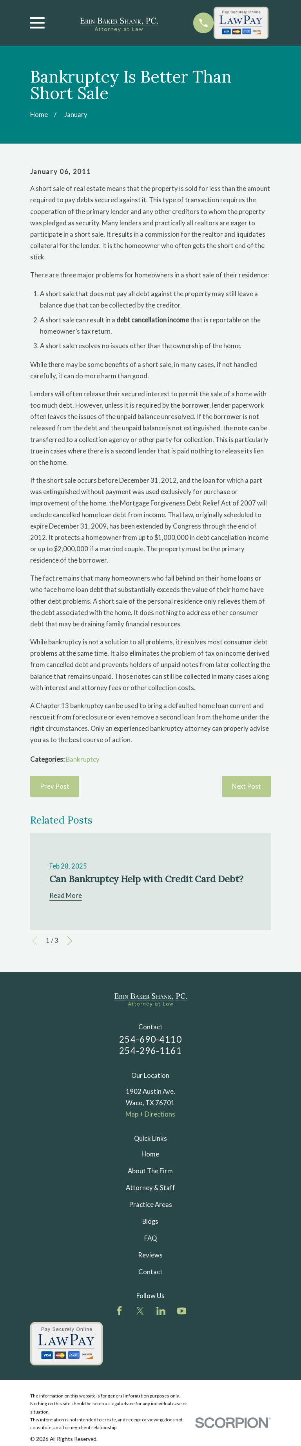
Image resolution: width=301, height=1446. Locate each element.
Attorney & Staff (150, 1188)
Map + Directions (150, 1114)
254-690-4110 (150, 1039)
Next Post (246, 786)
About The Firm (150, 1171)
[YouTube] (181, 1310)
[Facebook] (119, 1310)
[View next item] (69, 940)
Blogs (150, 1221)
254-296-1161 (150, 1050)
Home (150, 1154)
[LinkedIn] (160, 1310)
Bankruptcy (83, 759)
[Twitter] (140, 1310)
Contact (150, 1272)
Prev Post (54, 786)
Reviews (150, 1255)
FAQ (150, 1238)
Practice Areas (150, 1205)
